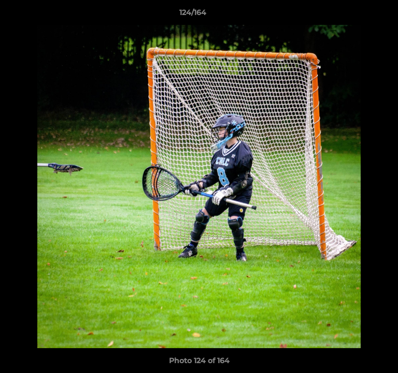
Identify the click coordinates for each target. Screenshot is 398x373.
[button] (360, 15)
